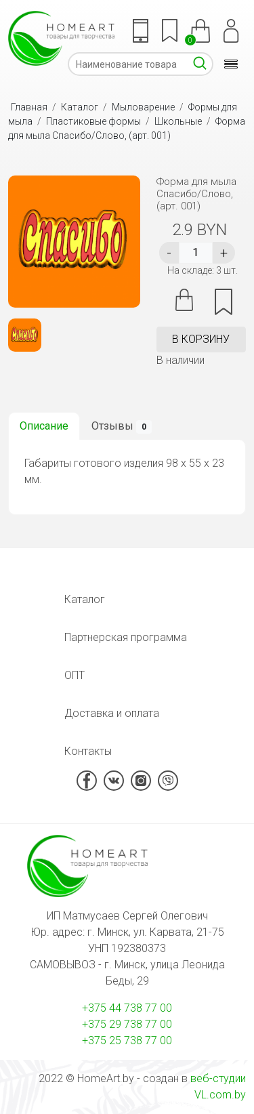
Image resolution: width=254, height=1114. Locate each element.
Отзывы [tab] (121, 426)
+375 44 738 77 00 (127, 1008)
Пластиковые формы (93, 121)
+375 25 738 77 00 (127, 1040)
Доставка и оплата (111, 713)
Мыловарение (143, 107)
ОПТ (74, 675)
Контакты (88, 751)
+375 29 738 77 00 (127, 1024)
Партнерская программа (125, 637)
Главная (29, 107)
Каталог (79, 107)
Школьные (178, 121)
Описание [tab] (44, 425)
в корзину (201, 339)
